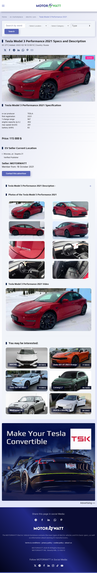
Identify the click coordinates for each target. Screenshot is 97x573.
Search (12, 31)
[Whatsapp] (55, 519)
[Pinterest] (27, 50)
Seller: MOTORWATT (14, 163)
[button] (3, 6)
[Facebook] (9, 50)
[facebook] (42, 519)
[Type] (81, 25)
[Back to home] (48, 6)
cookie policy (58, 543)
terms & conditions (32, 543)
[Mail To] (32, 50)
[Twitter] (5, 50)
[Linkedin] (48, 519)
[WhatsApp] (23, 50)
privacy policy (47, 543)
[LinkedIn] (18, 50)
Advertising (87, 503)
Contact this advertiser (16, 173)
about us (68, 543)
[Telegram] (14, 50)
